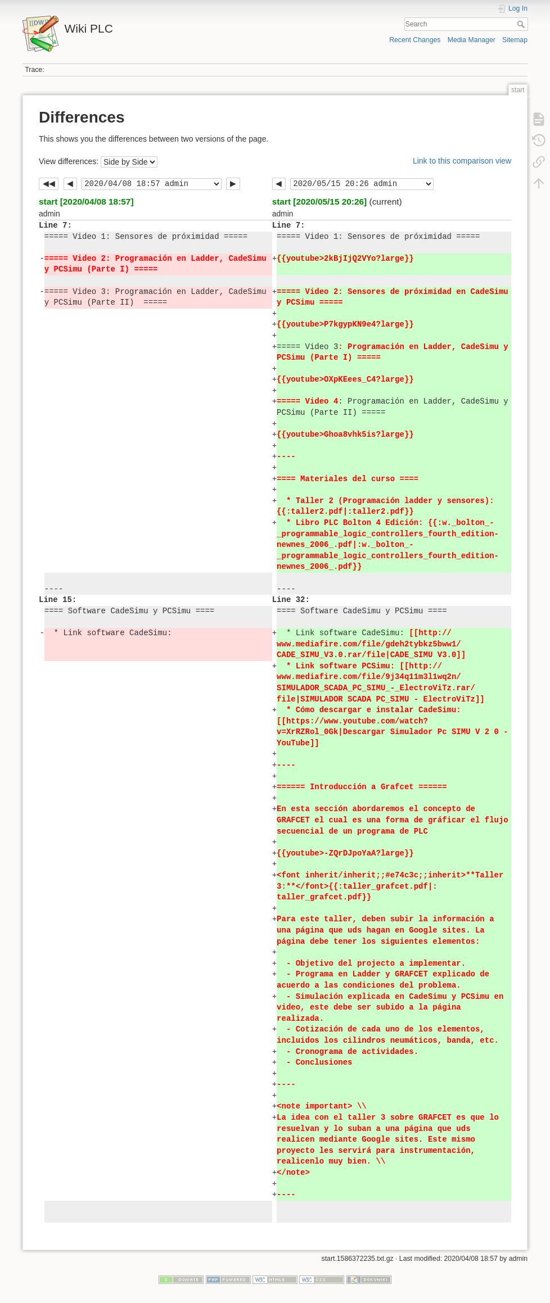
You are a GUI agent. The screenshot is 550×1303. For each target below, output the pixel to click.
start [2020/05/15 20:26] (319, 201)
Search (522, 24)
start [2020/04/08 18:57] (86, 201)
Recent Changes (414, 40)
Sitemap (515, 40)
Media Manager (471, 40)
